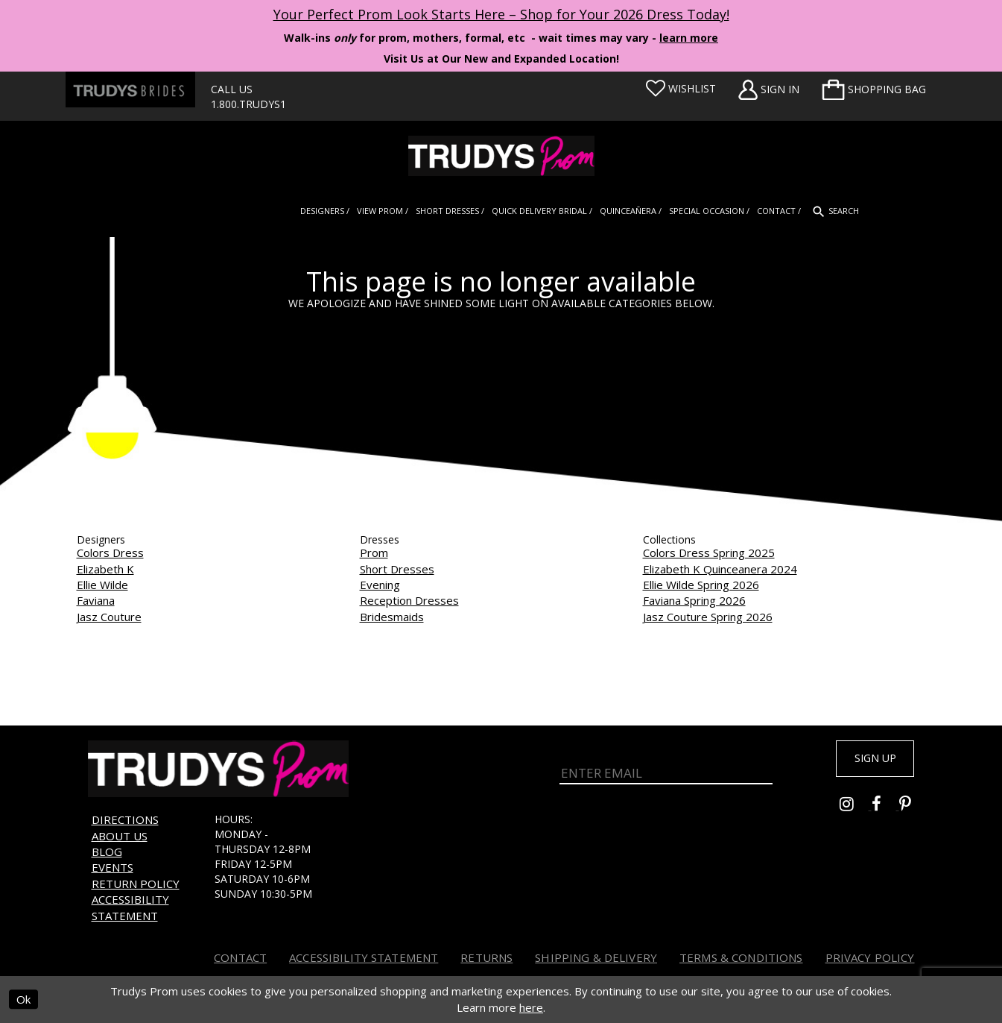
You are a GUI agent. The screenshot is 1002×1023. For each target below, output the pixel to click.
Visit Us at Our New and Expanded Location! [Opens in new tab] (501, 58)
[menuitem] (874, 89)
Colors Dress (110, 552)
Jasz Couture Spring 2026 (708, 616)
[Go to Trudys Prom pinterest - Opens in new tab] (912, 810)
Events (112, 867)
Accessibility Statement (130, 907)
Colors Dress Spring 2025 (709, 552)
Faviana (96, 600)
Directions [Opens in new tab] (125, 819)
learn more (688, 38)
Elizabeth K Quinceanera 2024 (720, 568)
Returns (486, 957)
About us (120, 835)
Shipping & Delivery (596, 957)
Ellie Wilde (102, 584)
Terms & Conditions (741, 957)
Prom (374, 552)
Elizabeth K (105, 568)
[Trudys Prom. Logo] (501, 156)
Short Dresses (397, 568)
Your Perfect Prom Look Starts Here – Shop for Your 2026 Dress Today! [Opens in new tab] (501, 14)
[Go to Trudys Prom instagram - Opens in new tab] (856, 810)
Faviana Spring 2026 (694, 600)
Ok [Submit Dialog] (23, 999)
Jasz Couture (109, 616)
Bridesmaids (392, 616)
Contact (240, 957)
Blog (107, 851)
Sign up (867, 760)
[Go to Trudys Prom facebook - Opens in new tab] (885, 810)
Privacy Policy (870, 957)
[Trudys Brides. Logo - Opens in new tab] (130, 89)
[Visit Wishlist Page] (681, 88)
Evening (380, 584)
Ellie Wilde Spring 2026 (701, 584)
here (531, 1007)
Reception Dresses (409, 600)
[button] (874, 89)
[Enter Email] (666, 769)
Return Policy (136, 883)
